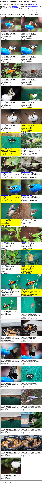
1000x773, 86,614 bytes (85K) (25, 124)
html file (10, 32)
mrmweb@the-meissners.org (33, 4)
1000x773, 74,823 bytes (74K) (5, 289)
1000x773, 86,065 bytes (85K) (5, 32)
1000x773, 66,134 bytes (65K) (5, 101)
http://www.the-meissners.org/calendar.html (32, 6)
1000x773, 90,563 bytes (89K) (25, 242)
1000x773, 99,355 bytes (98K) (5, 55)
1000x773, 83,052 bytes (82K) (5, 172)
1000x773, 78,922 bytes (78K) (25, 265)
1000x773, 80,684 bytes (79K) (25, 289)
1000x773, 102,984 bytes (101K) (25, 55)
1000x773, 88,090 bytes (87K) (25, 32)
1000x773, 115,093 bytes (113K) (5, 265)
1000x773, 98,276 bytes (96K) (25, 148)
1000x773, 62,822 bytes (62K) (25, 101)
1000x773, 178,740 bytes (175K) (25, 78)
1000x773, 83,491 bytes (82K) (25, 195)
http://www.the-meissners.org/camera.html (13, 6)
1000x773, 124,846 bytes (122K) (25, 172)
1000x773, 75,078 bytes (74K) (5, 124)
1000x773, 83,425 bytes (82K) (5, 195)
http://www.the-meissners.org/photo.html (13, 7)
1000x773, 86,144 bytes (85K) (5, 242)
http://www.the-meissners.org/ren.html (36, 5)
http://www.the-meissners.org (14, 5)
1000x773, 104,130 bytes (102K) (5, 78)
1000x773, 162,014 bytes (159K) (5, 148)
